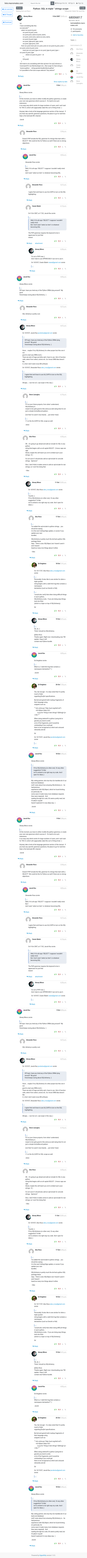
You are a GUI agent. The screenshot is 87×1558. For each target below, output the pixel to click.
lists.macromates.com (14, 3)
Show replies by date (60, 82)
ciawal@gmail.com (55, 262)
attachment (38, 243)
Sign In (72, 3)
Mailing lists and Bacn (23, 11)
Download (7, 22)
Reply (21, 76)
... (21, 96)
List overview (7, 9)
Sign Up (79, 3)
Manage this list (61, 3)
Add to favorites (76, 35)
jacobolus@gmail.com (45, 333)
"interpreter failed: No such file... (74, 11)
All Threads (7, 14)
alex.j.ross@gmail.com (48, 367)
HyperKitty (43, 1555)
